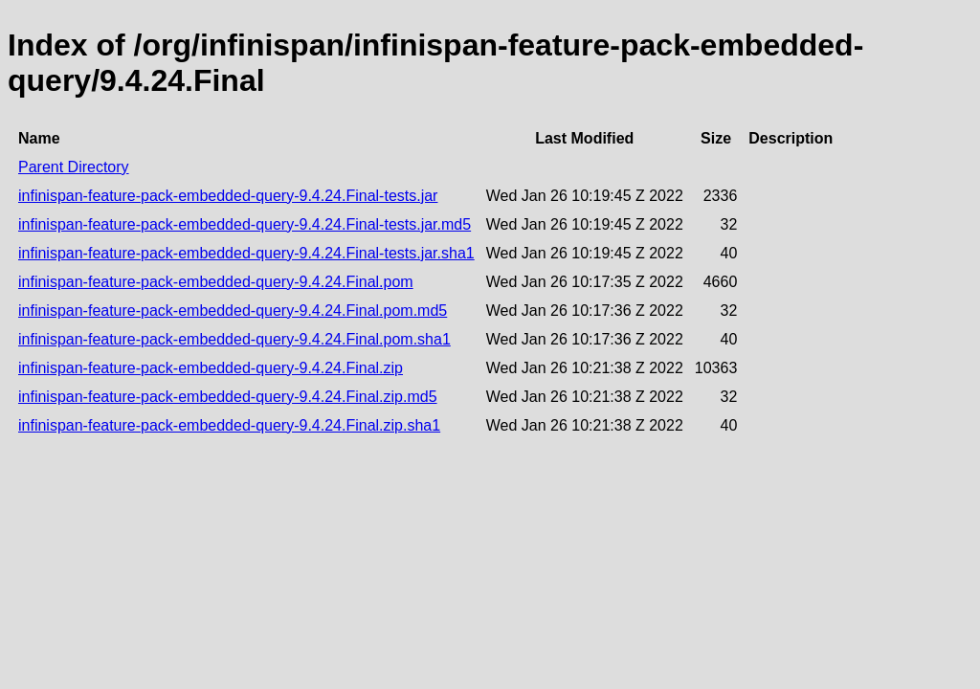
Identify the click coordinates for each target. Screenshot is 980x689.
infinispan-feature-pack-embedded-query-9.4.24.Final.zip (210, 368)
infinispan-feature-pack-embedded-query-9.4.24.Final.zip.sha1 (229, 425)
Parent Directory (73, 167)
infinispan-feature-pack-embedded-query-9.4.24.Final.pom (215, 282)
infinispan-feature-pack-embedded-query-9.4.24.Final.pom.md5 (232, 310)
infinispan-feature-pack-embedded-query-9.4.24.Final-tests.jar (227, 196)
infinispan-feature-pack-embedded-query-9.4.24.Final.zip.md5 (227, 397)
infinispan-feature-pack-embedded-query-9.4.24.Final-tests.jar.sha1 (246, 253)
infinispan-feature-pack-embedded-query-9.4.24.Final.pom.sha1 (234, 339)
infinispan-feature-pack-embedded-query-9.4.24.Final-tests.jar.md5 (244, 224)
